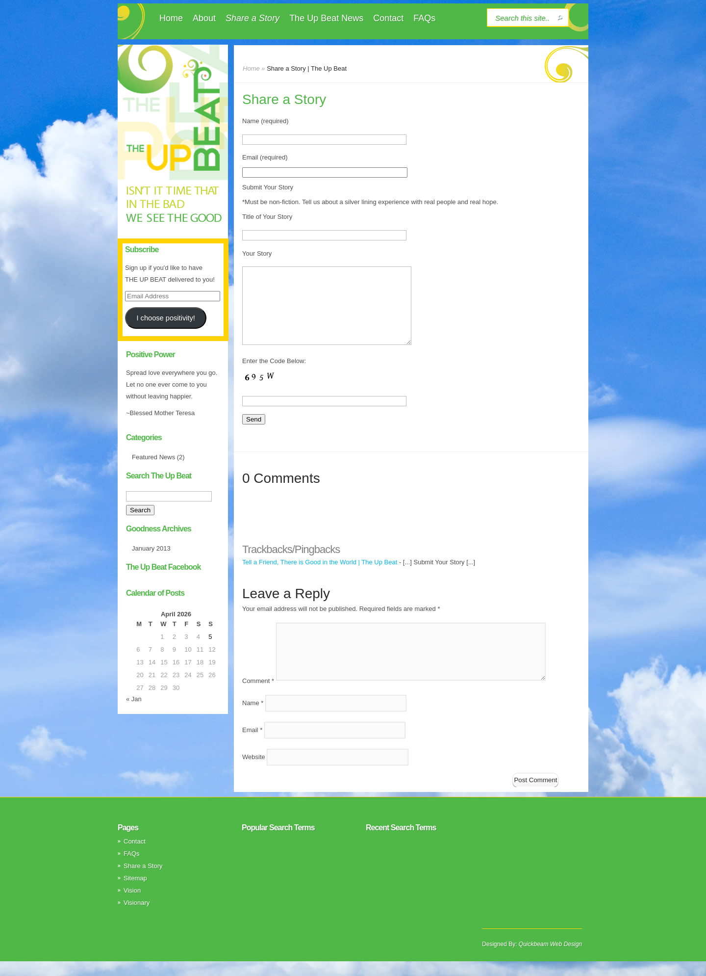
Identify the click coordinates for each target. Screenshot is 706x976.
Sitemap (135, 893)
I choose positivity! (165, 318)
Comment (258, 695)
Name (252, 717)
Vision (132, 905)
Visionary (137, 917)
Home (171, 18)
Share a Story (252, 18)
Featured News (153, 457)
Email (252, 744)
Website (253, 771)
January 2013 (151, 548)
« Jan (134, 699)
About (204, 18)
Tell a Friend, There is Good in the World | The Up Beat (319, 576)
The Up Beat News (326, 18)
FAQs (424, 18)
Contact (388, 18)
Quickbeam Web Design (550, 958)
